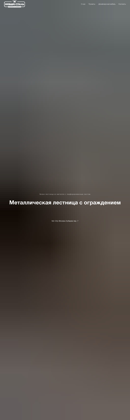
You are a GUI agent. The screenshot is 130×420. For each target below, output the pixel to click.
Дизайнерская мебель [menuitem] (106, 4)
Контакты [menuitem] (122, 4)
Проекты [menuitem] (92, 4)
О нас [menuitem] (83, 4)
